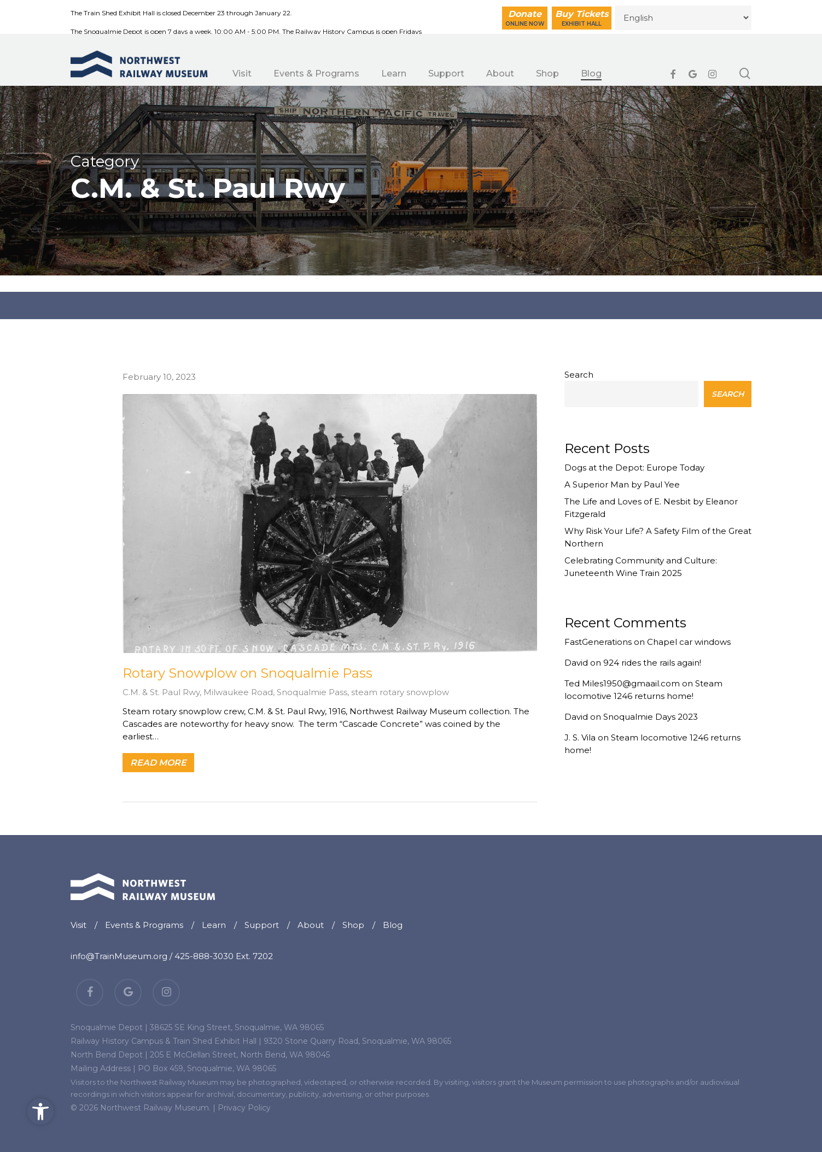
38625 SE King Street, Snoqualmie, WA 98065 (237, 1027)
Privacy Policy (244, 1108)
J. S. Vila (580, 737)
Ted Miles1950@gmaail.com (622, 683)
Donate (524, 18)
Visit (78, 925)
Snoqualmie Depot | (109, 1027)
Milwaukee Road (238, 692)
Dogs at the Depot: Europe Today (634, 467)
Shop (353, 925)
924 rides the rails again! (652, 662)
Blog (393, 925)
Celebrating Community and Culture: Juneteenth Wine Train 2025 (640, 566)
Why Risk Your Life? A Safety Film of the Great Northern (657, 537)
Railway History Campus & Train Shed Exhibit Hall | (166, 1041)
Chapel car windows (689, 642)
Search (578, 374)
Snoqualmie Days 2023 (650, 717)
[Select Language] (683, 17)
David (576, 662)
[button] (40, 1111)
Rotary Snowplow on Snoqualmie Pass (247, 673)
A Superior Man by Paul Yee (622, 484)
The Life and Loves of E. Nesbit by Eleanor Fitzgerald (651, 507)
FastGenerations (598, 642)
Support (261, 925)
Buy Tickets (581, 18)
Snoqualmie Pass (312, 692)
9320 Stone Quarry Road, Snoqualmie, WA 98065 (357, 1041)
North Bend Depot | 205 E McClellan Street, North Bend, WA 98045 (200, 1055)
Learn (214, 925)
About (311, 925)
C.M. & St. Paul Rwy (161, 692)
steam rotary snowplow (400, 692)
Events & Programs (144, 925)
